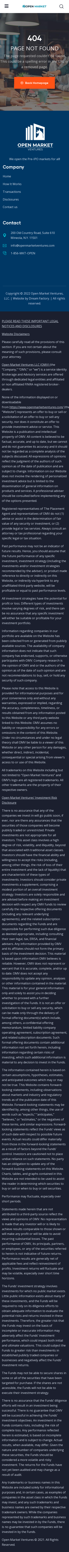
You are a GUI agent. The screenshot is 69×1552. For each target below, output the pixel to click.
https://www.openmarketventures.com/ (36, 407)
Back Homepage (34, 82)
